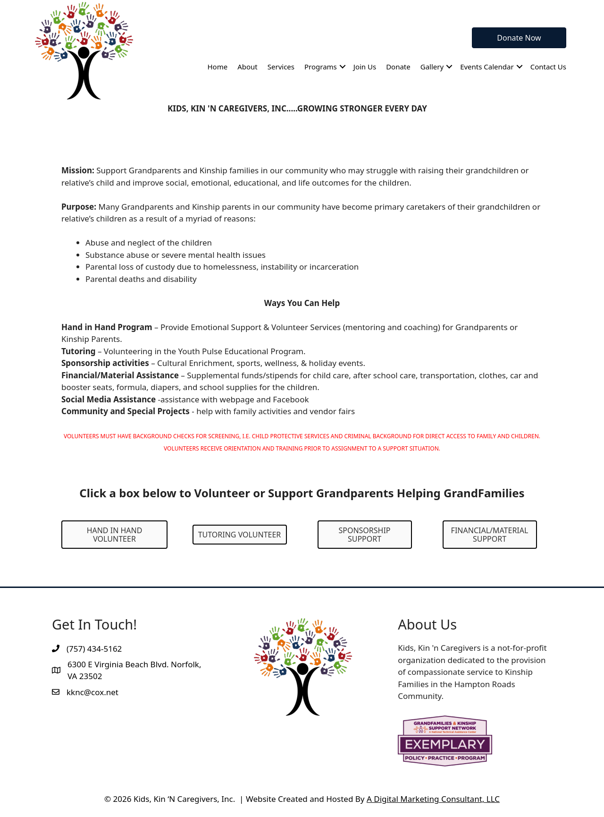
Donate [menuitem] (398, 66)
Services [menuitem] (281, 66)
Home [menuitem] (217, 66)
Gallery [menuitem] (432, 66)
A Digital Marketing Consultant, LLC (433, 798)
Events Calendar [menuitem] (487, 66)
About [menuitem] (247, 66)
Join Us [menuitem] (364, 66)
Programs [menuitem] (320, 66)
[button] (342, 67)
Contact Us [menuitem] (548, 66)
